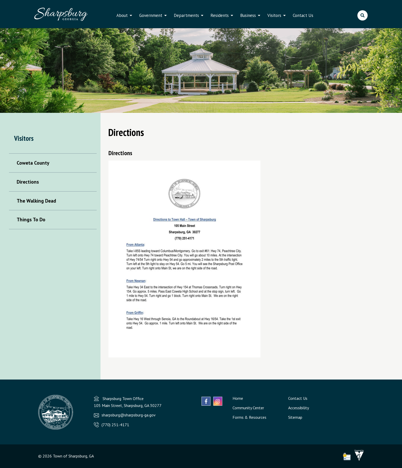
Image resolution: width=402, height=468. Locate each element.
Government (150, 15)
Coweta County (33, 163)
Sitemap (295, 417)
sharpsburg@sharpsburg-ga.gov (129, 414)
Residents (219, 15)
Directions (28, 181)
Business (248, 15)
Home (238, 398)
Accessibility (298, 407)
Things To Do (31, 219)
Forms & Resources (249, 417)
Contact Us (303, 15)
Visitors (274, 15)
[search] (362, 15)
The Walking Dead (36, 200)
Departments (186, 15)
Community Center (248, 407)
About (122, 15)
